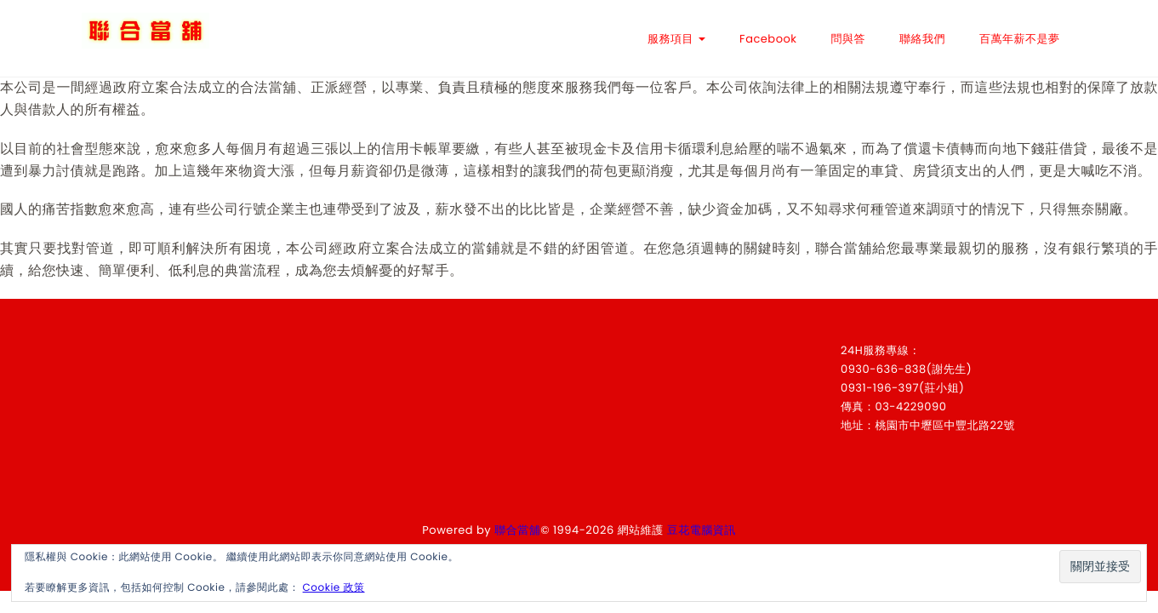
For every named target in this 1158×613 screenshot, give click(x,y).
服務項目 (676, 39)
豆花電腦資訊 (701, 530)
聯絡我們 (922, 39)
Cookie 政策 (334, 588)
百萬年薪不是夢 (1019, 39)
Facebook (767, 39)
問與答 (848, 39)
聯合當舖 (517, 530)
